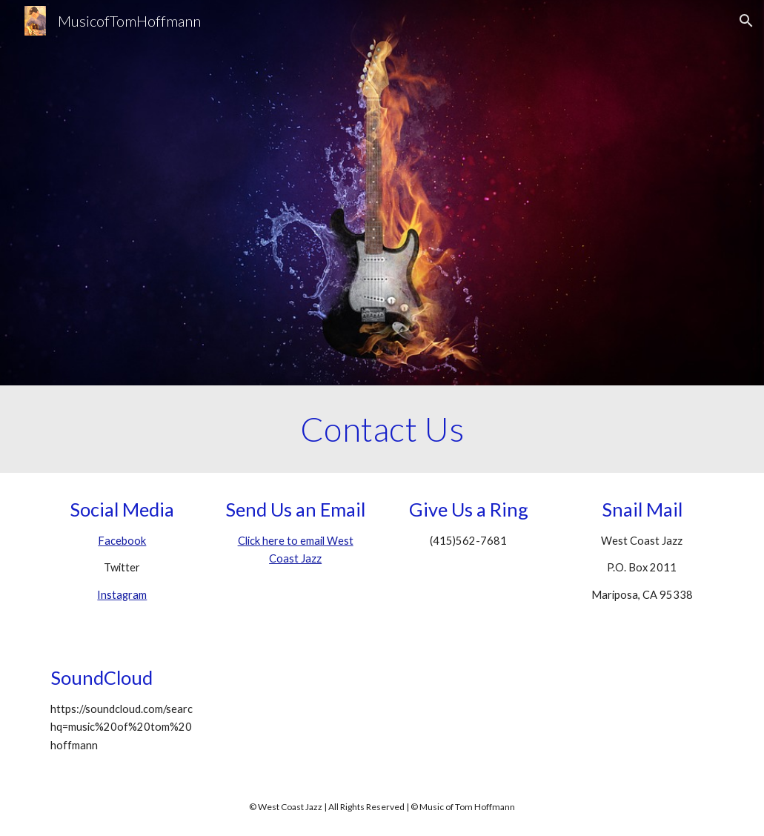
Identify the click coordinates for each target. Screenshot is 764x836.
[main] (382, 429)
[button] (746, 21)
